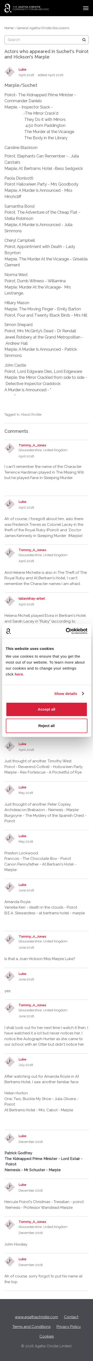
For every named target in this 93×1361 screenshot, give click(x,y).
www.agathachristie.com (36, 1317)
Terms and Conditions (31, 1326)
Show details (65, 693)
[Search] (84, 39)
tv (18, 414)
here (19, 674)
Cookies (46, 1336)
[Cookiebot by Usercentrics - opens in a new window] (66, 631)
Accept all (46, 709)
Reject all (46, 726)
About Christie (31, 414)
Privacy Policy (69, 1326)
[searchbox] (46, 39)
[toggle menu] (86, 8)
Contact (71, 1317)
